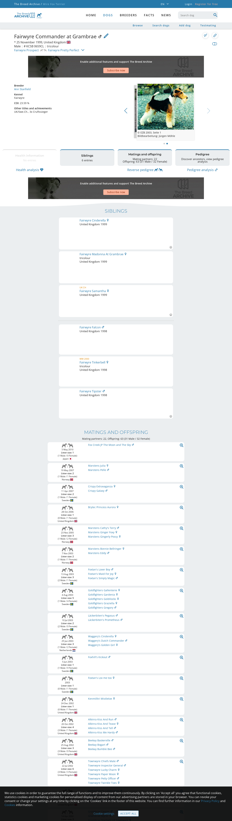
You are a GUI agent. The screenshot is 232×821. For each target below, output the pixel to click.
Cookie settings (104, 814)
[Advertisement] (102, 60)
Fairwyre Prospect (26, 50)
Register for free (206, 4)
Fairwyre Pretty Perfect (63, 50)
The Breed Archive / (28, 4)
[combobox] (198, 15)
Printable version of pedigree (116, 581)
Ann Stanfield (22, 76)
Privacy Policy (210, 801)
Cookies (10, 805)
